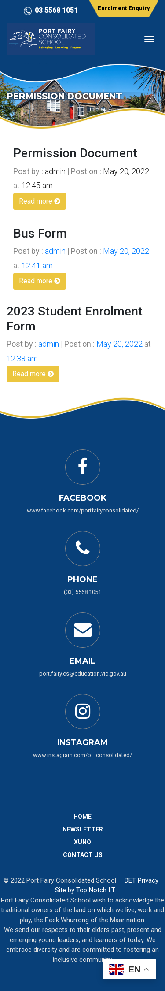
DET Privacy (143, 880)
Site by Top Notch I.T (86, 890)
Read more (39, 201)
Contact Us (83, 854)
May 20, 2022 (126, 171)
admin (55, 171)
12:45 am (37, 185)
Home (82, 816)
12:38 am (22, 358)
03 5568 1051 (56, 10)
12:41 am (37, 265)
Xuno (82, 842)
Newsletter (82, 829)
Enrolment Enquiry (124, 8)
